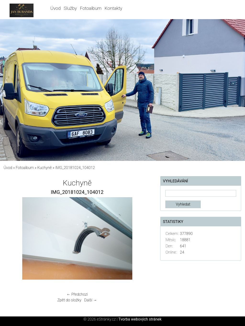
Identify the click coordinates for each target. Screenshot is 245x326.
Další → (90, 300)
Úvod (55, 8)
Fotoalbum (90, 8)
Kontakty (113, 8)
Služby (70, 8)
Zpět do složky (69, 300)
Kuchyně (44, 167)
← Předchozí (77, 294)
